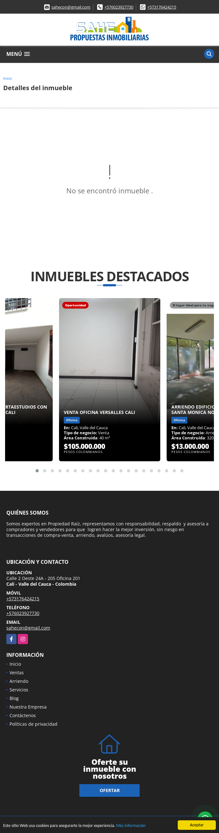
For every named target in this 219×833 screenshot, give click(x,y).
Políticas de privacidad (33, 724)
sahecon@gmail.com (70, 7)
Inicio (7, 78)
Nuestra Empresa (28, 707)
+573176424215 (161, 7)
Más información (131, 826)
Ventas (17, 673)
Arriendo (19, 681)
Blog (14, 698)
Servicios (19, 690)
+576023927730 (118, 7)
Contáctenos (23, 715)
